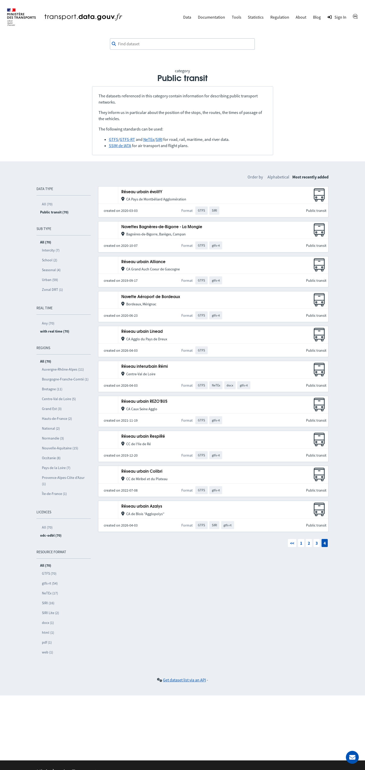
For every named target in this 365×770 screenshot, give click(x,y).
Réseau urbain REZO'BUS (144, 402)
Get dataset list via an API (184, 679)
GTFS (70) (49, 573)
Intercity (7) (50, 250)
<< (292, 543)
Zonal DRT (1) (52, 289)
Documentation (211, 17)
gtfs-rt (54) (50, 583)
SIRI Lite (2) (50, 612)
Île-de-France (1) (54, 493)
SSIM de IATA (120, 145)
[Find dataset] (182, 44)
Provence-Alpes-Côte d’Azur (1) (63, 480)
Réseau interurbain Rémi (144, 367)
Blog (317, 17)
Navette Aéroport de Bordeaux (150, 297)
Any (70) (48, 323)
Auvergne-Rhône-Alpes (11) (63, 369)
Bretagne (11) (52, 389)
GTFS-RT (127, 139)
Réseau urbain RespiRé (143, 436)
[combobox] (182, 44)
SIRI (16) (48, 603)
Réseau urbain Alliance (143, 262)
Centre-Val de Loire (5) (59, 399)
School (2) (49, 260)
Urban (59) (50, 279)
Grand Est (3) (52, 408)
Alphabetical (278, 176)
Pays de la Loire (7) (56, 467)
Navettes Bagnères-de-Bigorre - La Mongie (161, 227)
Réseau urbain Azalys (141, 506)
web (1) (47, 652)
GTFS (113, 139)
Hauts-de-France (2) (57, 418)
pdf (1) (47, 642)
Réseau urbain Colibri (141, 471)
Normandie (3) (53, 438)
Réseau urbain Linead (142, 332)
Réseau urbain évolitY (141, 192)
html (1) (48, 632)
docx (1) (48, 622)
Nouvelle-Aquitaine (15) (60, 448)
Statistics (256, 17)
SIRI (159, 139)
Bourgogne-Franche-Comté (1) (65, 379)
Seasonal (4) (51, 270)
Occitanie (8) (51, 458)
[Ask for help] (352, 757)
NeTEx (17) (50, 593)
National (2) (51, 428)
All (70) (47, 204)
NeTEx (148, 139)
